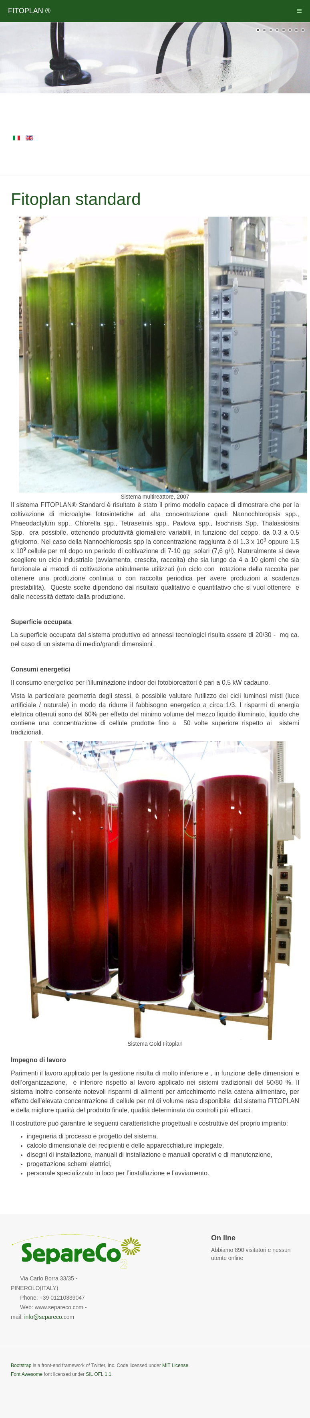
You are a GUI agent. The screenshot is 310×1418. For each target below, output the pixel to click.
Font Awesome (26, 1374)
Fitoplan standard (76, 199)
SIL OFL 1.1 (98, 1374)
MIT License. (175, 1365)
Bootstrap (21, 1365)
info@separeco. (43, 1317)
